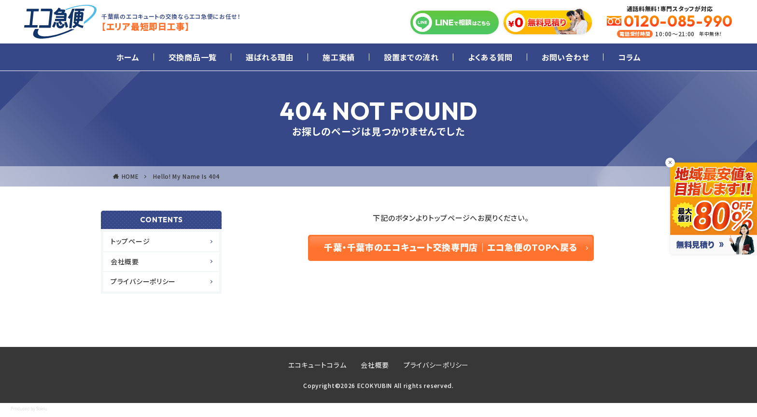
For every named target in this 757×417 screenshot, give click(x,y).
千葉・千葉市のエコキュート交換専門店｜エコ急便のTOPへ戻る (450, 247)
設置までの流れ (411, 57)
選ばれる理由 (270, 57)
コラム (629, 57)
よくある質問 (490, 57)
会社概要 (125, 261)
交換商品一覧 (192, 57)
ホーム (128, 57)
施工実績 (338, 57)
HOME (130, 176)
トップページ (130, 241)
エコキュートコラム (317, 365)
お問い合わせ (565, 57)
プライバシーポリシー (143, 281)
